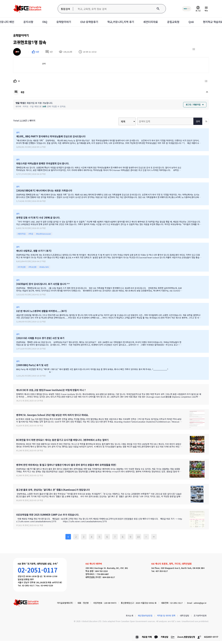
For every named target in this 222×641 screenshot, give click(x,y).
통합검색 (65, 9)
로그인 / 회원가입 (195, 104)
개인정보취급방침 (145, 615)
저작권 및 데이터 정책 (166, 615)
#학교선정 (32, 267)
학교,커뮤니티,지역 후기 (121, 22)
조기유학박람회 (200, 615)
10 (138, 537)
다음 (146, 537)
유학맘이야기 (62, 22)
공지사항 (25, 22)
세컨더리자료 (152, 22)
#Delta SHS (44, 267)
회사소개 (129, 615)
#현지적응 (22, 234)
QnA (194, 22)
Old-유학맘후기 (88, 22)
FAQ (42, 22)
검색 (198, 121)
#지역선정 (22, 267)
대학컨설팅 (184, 615)
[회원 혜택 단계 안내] (186, 8)
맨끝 (154, 537)
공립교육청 (175, 22)
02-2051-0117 (37, 570)
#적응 (31, 234)
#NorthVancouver (43, 234)
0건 (49, 52)
